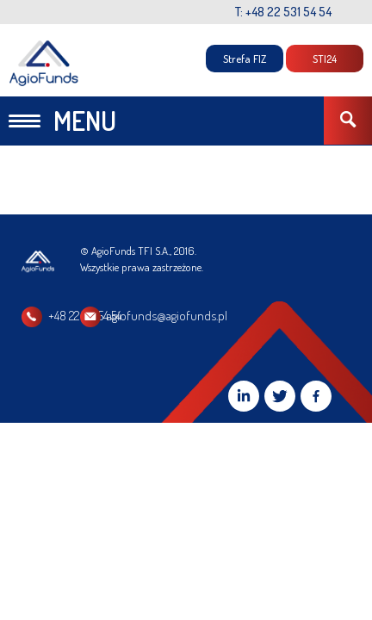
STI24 (325, 58)
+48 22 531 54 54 (84, 315)
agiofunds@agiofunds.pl (256, 315)
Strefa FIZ (244, 58)
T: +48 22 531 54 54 (283, 11)
